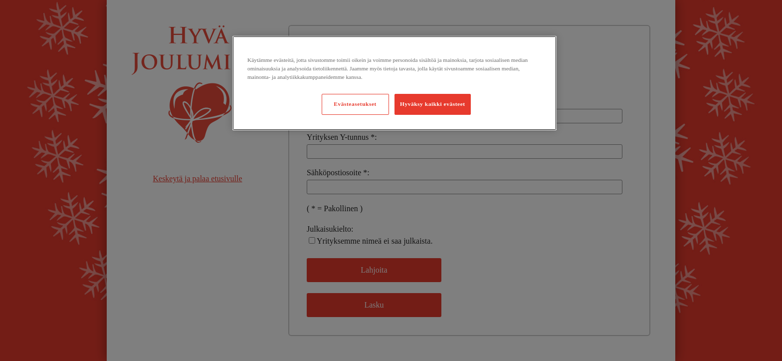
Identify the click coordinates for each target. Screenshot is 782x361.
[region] (394, 83)
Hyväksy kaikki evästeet (432, 104)
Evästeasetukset (355, 104)
